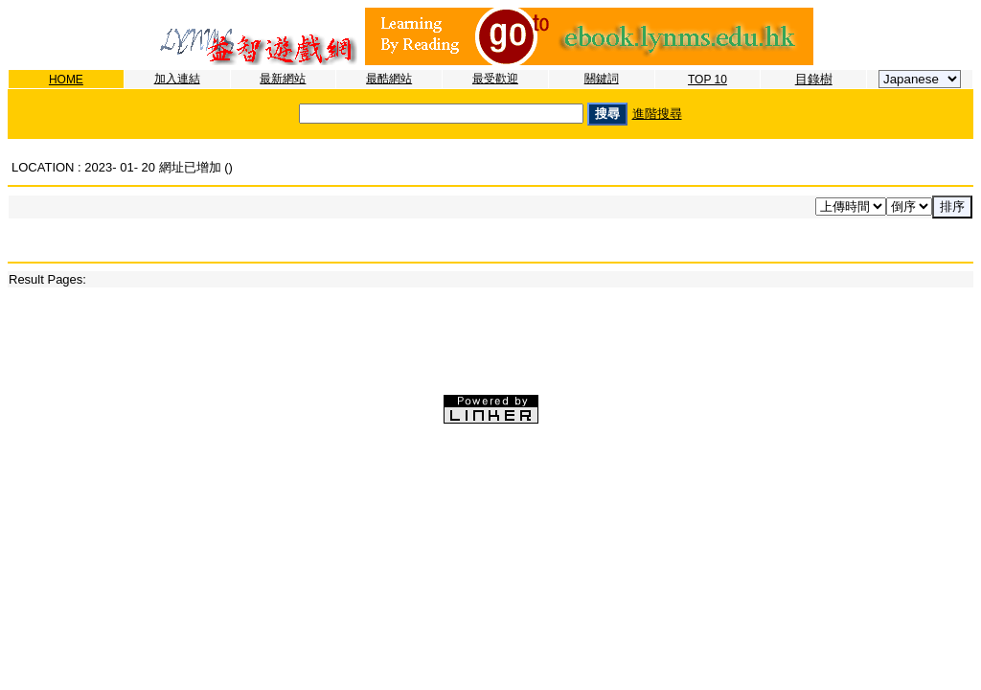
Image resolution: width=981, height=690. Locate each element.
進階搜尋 (657, 113)
